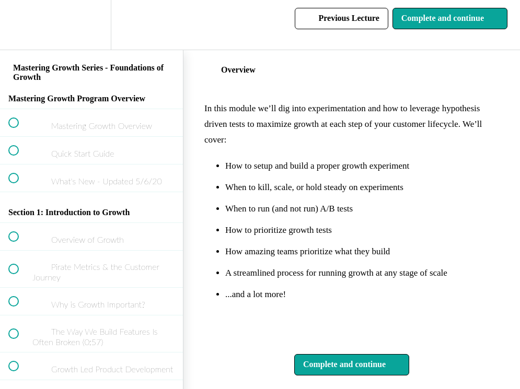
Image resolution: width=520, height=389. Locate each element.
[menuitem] (91, 25)
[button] (19, 25)
